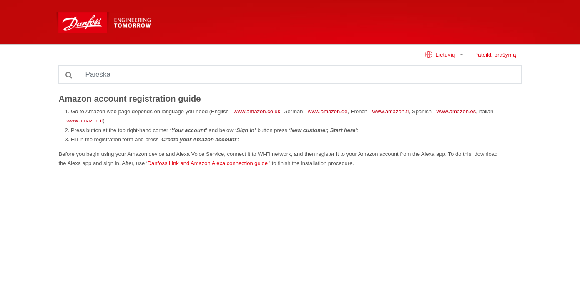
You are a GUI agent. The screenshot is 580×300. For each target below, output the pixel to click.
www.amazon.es (456, 111)
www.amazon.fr (390, 111)
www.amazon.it (84, 121)
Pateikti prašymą (495, 55)
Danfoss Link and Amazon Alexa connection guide (208, 163)
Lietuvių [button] (440, 54)
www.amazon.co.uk (257, 111)
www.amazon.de (327, 111)
